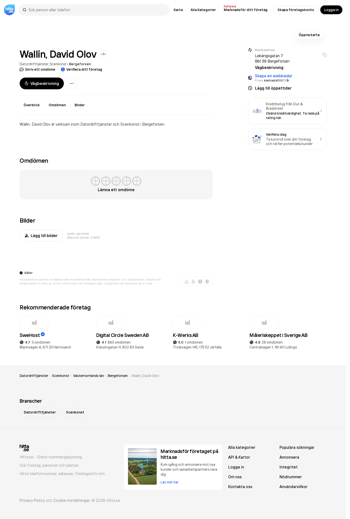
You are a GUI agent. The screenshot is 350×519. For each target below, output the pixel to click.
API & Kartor (239, 457)
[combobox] (96, 9)
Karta (178, 10)
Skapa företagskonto (296, 10)
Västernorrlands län (88, 375)
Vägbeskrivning (42, 83)
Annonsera (289, 457)
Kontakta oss (240, 486)
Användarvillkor (294, 486)
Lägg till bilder (41, 235)
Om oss (235, 476)
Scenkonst (58, 64)
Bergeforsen (80, 64)
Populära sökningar (297, 447)
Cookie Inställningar (71, 500)
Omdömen (57, 105)
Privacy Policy (32, 500)
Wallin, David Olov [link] (145, 375)
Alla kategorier (241, 447)
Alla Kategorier (203, 10)
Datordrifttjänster (34, 64)
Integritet (289, 467)
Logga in (331, 10)
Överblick (32, 105)
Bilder (80, 105)
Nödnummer (291, 476)
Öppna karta (309, 35)
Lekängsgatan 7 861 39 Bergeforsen (272, 58)
